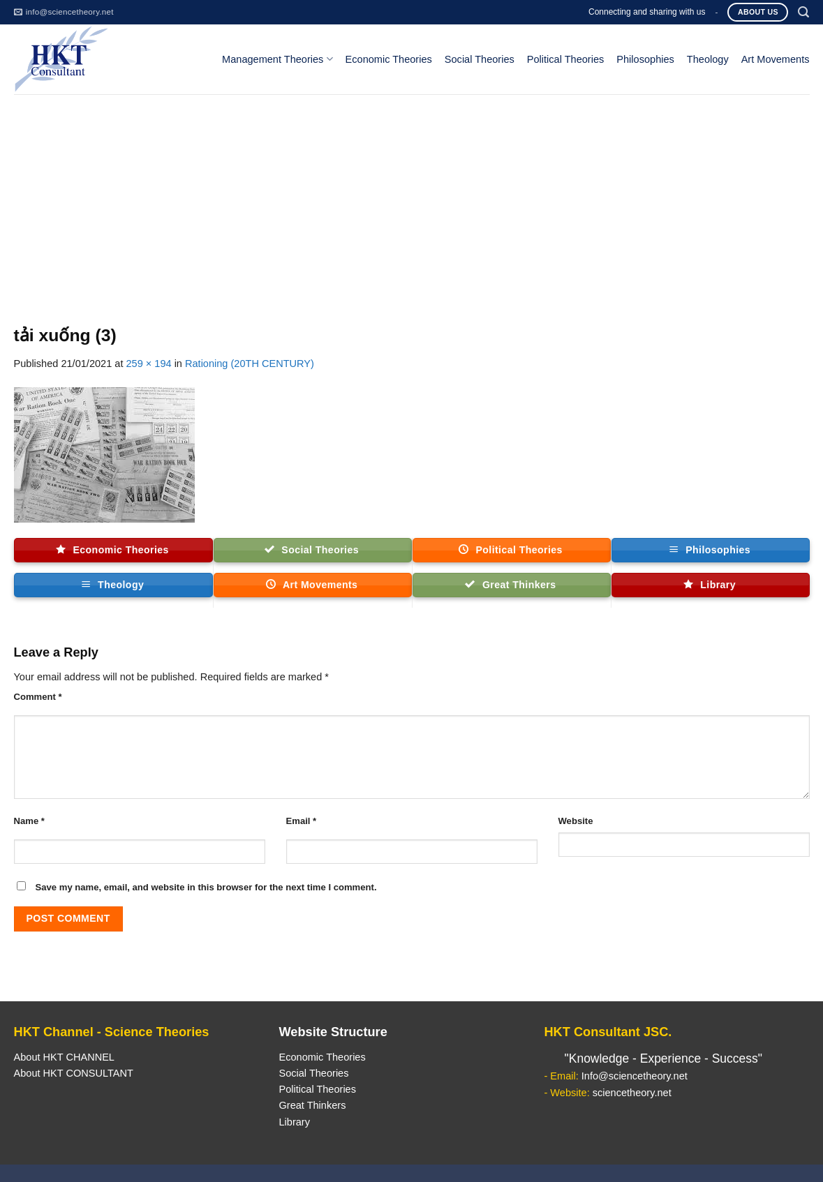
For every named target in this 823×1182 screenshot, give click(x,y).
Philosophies (645, 59)
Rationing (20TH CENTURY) (249, 363)
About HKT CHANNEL (64, 1057)
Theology (708, 59)
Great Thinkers (312, 1105)
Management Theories (277, 59)
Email (301, 821)
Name (29, 821)
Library (294, 1122)
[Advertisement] (411, 199)
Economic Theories (389, 59)
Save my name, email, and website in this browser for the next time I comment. (206, 887)
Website (575, 821)
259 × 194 (148, 363)
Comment (38, 696)
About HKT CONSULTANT (73, 1073)
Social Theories (479, 59)
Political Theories (566, 59)
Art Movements (775, 59)
